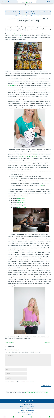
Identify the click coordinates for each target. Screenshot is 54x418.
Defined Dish (20, 156)
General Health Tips (11, 12)
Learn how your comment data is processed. (36, 392)
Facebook (24, 34)
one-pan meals (21, 198)
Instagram (17, 34)
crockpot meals (21, 200)
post (20, 35)
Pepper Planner (12, 85)
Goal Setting (23, 12)
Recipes (34, 14)
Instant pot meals (21, 202)
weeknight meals (21, 207)
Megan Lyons (20, 15)
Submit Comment (46, 385)
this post (42, 185)
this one (36, 154)
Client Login (49, 1)
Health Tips (31, 12)
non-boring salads (22, 205)
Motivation (39, 12)
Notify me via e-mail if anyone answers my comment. (19, 382)
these (17, 154)
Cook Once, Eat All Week (32, 156)
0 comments (38, 15)
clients (40, 268)
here (17, 29)
